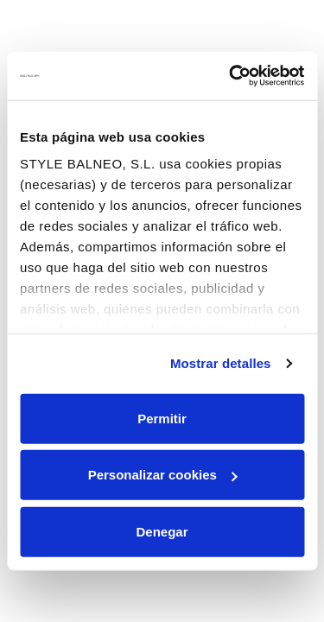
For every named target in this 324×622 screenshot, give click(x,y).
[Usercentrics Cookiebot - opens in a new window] (230, 76)
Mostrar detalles (220, 363)
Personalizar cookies (163, 474)
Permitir (162, 417)
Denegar (161, 531)
